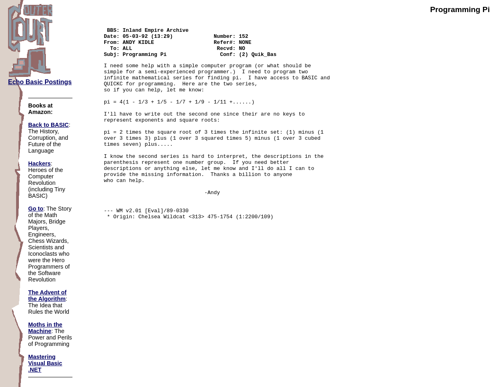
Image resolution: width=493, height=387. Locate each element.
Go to (35, 208)
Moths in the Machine (45, 327)
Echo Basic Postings (40, 82)
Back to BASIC (48, 125)
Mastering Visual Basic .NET (45, 363)
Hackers (39, 163)
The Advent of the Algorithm (47, 295)
